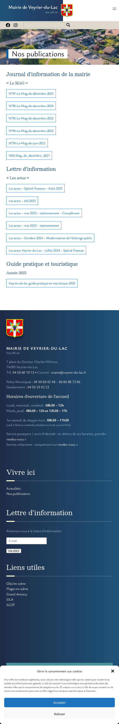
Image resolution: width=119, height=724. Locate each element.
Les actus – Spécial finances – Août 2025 (35, 188)
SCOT (10, 604)
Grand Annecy (16, 594)
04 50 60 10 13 (23, 372)
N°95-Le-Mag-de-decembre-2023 (31, 118)
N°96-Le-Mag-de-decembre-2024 (31, 105)
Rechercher (68, 25)
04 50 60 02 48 (44, 381)
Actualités (13, 488)
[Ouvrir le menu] (114, 8)
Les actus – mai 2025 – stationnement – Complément (44, 213)
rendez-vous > (16, 439)
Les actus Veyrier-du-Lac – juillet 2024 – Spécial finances (46, 250)
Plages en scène (17, 588)
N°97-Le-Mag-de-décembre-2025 (31, 93)
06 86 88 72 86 (69, 381)
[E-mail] (26, 540)
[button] (113, 671)
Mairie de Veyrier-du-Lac (33, 7)
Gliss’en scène (16, 583)
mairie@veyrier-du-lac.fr (68, 372)
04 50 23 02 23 (38, 387)
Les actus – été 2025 (22, 200)
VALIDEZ (14, 550)
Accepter (59, 702)
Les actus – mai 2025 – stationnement (34, 225)
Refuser (59, 714)
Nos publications (18, 493)
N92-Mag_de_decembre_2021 (29, 155)
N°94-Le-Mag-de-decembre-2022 (31, 130)
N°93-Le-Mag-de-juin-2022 (27, 143)
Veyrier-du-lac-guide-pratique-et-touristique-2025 (42, 283)
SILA (9, 599)
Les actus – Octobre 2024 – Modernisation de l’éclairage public (50, 238)
